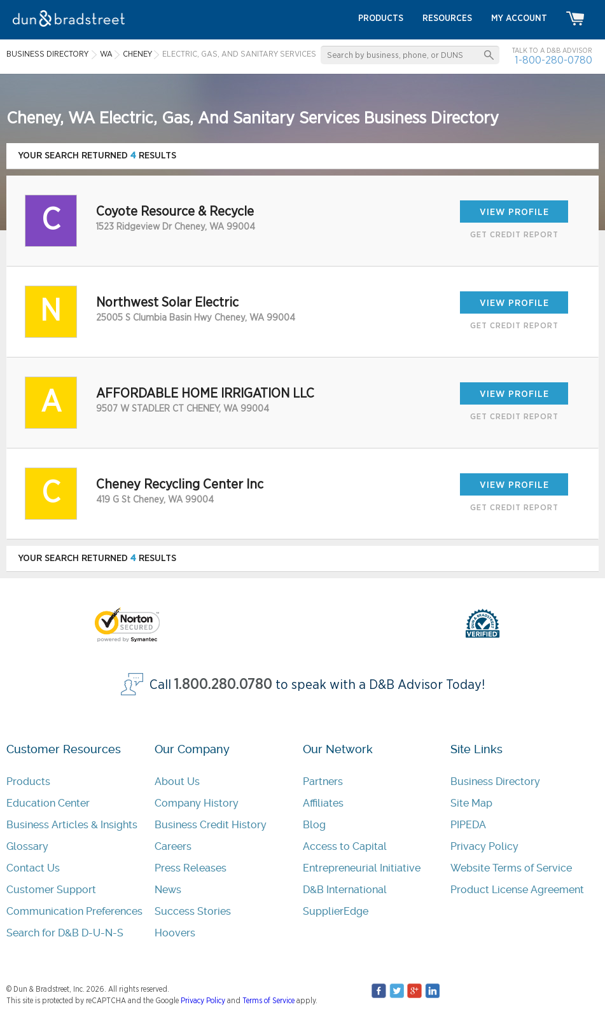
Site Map (471, 803)
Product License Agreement (517, 890)
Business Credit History (211, 825)
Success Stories (193, 911)
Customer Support (51, 890)
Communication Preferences (74, 911)
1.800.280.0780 (223, 684)
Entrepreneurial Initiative (362, 868)
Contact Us (33, 868)
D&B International (345, 890)
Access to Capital (345, 846)
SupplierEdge (335, 911)
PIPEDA (468, 825)
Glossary (27, 846)
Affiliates (323, 803)
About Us (177, 781)
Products (28, 781)
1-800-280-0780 (553, 60)
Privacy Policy (484, 846)
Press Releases (190, 868)
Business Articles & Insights (71, 825)
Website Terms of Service (511, 868)
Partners (323, 781)
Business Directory (495, 781)
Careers (173, 846)
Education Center (48, 803)
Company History (197, 803)
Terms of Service (268, 1000)
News (168, 890)
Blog (314, 825)
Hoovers (175, 933)
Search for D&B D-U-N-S (64, 933)
